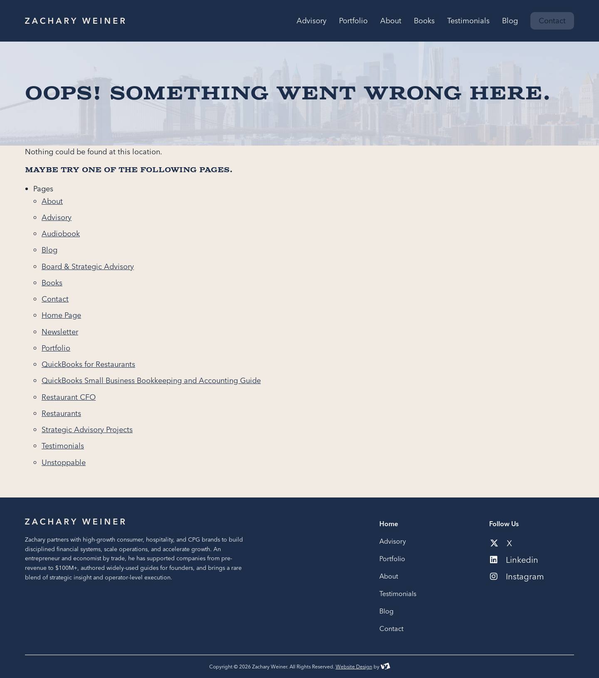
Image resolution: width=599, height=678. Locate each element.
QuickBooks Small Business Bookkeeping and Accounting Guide (151, 380)
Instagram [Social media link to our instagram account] (517, 576)
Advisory (57, 217)
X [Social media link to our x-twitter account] (501, 543)
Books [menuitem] (424, 21)
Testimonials (63, 445)
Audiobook (61, 233)
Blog (49, 250)
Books (52, 282)
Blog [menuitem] (510, 21)
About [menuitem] (390, 21)
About (52, 201)
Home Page (61, 315)
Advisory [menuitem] (312, 21)
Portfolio (56, 348)
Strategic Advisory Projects (87, 429)
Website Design (354, 666)
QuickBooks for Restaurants (88, 364)
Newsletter (60, 332)
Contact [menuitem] (552, 20)
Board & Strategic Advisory (88, 266)
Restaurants (61, 413)
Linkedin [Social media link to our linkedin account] (514, 560)
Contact (55, 299)
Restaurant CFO (69, 397)
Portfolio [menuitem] (353, 21)
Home (388, 524)
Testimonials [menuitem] (468, 21)
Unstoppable (64, 462)
